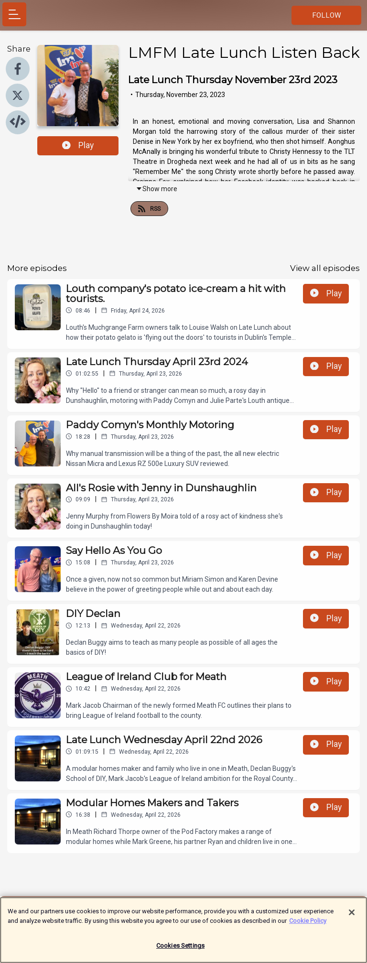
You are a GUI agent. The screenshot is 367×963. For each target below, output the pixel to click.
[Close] (351, 917)
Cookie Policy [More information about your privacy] (307, 925)
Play (78, 145)
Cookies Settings (180, 950)
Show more (156, 189)
